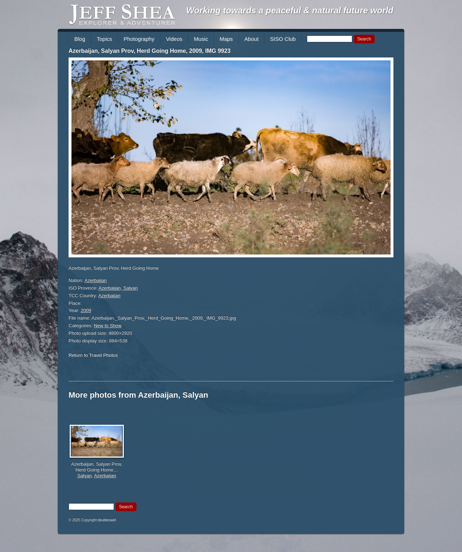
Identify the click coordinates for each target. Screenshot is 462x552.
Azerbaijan (95, 280)
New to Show (108, 325)
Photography (139, 39)
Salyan (84, 475)
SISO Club (283, 39)
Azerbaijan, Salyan (118, 288)
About (251, 39)
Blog (79, 39)
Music (201, 39)
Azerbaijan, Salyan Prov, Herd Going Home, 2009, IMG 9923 (150, 51)
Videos (174, 39)
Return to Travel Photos (93, 355)
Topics (104, 39)
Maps (226, 39)
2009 (86, 310)
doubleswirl (107, 520)
